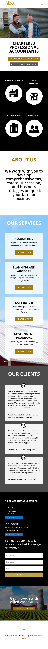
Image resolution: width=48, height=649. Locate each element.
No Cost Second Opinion (24, 64)
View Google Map (14, 518)
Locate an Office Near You (24, 59)
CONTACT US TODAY (24, 608)
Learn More (24, 252)
